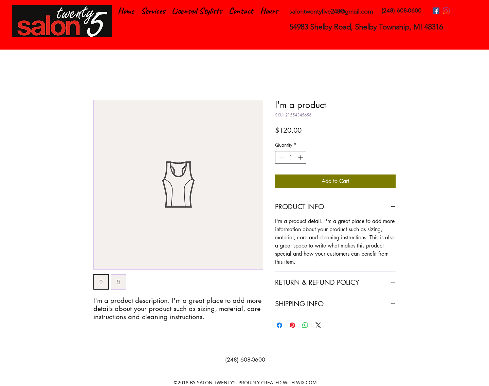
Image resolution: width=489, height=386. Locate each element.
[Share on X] (318, 325)
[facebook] (436, 10)
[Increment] (301, 157)
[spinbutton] (291, 157)
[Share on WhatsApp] (305, 325)
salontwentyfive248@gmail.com (331, 11)
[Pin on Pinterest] (292, 325)
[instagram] (446, 10)
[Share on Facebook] (279, 325)
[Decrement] (280, 157)
